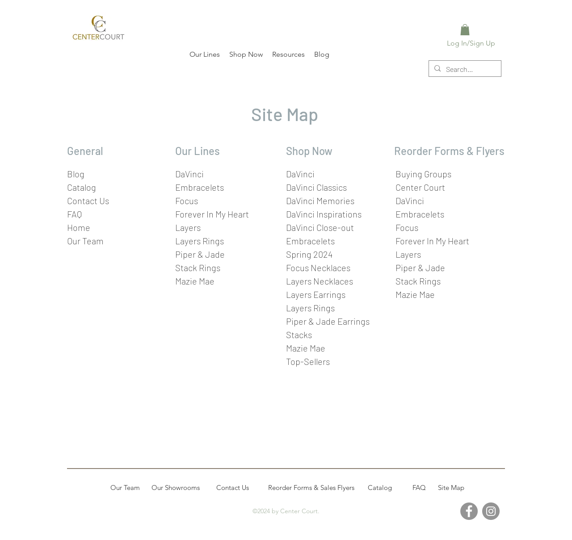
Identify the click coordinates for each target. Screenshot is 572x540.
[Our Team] (125, 487)
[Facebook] (469, 511)
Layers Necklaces (319, 281)
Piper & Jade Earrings (328, 321)
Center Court (420, 187)
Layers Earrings (315, 294)
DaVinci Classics (316, 187)
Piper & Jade (200, 254)
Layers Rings (310, 307)
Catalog (81, 187)
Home (78, 227)
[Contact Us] (232, 487)
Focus (186, 200)
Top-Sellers (308, 361)
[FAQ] (419, 487)
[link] (465, 29)
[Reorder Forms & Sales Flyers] (311, 487)
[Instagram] (491, 511)
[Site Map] (450, 487)
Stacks (299, 334)
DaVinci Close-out (320, 227)
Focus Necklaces (318, 267)
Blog (75, 173)
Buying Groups (423, 173)
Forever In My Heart (212, 214)
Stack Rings (197, 267)
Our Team (85, 240)
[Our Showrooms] (175, 487)
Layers (188, 227)
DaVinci (189, 173)
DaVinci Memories (320, 200)
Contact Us (88, 200)
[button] (204, 54)
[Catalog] (380, 487)
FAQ (74, 214)
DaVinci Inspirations (324, 214)
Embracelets (199, 187)
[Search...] (464, 69)
